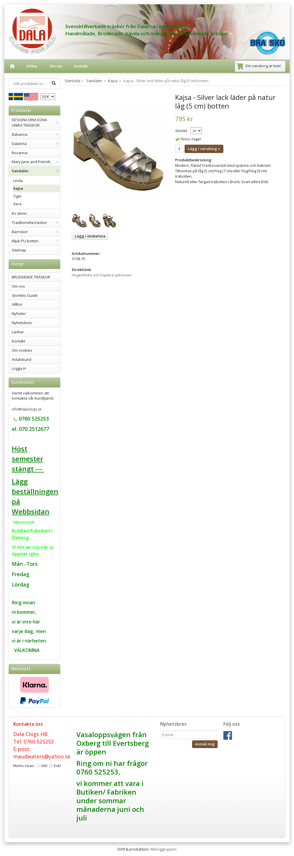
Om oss (55, 66)
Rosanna (20, 152)
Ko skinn (19, 213)
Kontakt (81, 66)
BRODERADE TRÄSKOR (31, 277)
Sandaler (36, 170)
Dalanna (36, 143)
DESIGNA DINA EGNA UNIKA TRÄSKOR (36, 122)
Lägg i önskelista (90, 236)
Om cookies (22, 350)
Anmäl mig (205, 744)
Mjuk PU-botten (36, 240)
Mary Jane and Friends (36, 161)
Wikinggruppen (163, 849)
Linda (18, 180)
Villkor (32, 66)
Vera (17, 203)
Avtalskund (21, 359)
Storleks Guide (25, 295)
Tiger (17, 196)
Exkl (57, 765)
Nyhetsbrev (22, 322)
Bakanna (36, 134)
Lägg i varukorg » (204, 148)
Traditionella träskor (36, 222)
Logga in (19, 368)
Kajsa (18, 188)
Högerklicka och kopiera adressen (101, 275)
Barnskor (36, 231)
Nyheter (19, 313)
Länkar (18, 331)
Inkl (44, 765)
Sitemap (19, 250)
